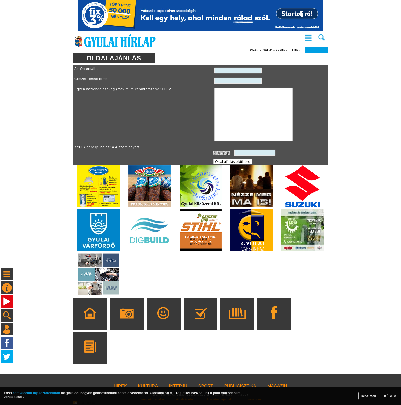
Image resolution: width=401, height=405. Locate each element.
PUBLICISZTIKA (240, 386)
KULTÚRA (148, 386)
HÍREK (120, 386)
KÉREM (390, 396)
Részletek (368, 396)
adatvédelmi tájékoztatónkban (36, 393)
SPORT (205, 386)
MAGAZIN (277, 386)
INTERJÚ (178, 386)
